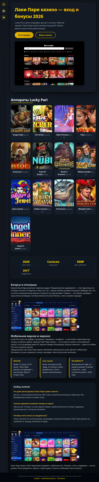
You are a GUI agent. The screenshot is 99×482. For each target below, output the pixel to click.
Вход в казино (45, 35)
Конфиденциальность (48, 478)
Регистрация (24, 35)
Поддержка (61, 478)
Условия (37, 478)
